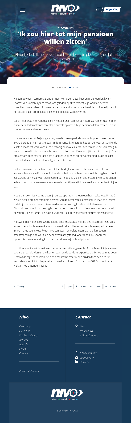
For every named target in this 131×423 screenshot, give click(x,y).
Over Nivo (24, 326)
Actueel (23, 340)
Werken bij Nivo (28, 335)
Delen (66, 286)
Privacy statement (29, 371)
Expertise (24, 331)
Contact (23, 353)
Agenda (23, 344)
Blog (75, 87)
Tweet (80, 286)
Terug (20, 286)
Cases (22, 349)
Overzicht (67, 27)
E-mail (109, 286)
